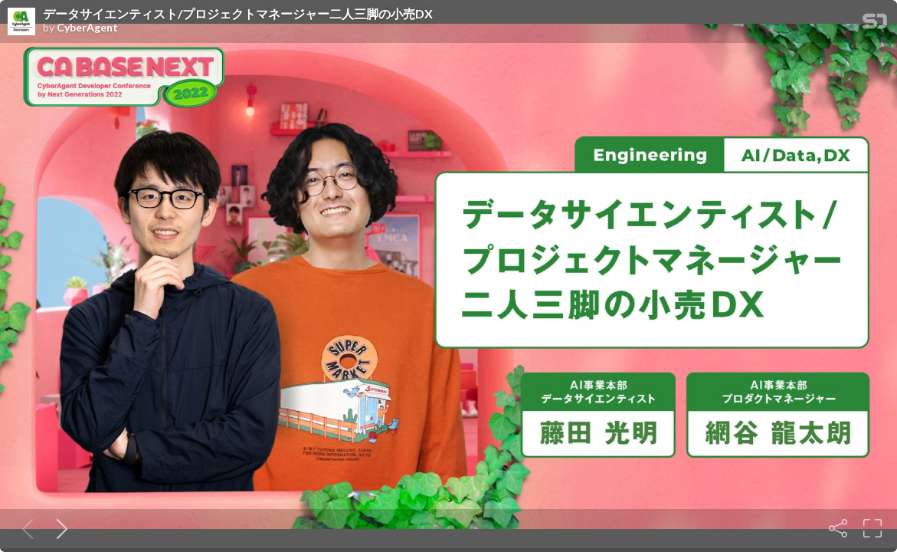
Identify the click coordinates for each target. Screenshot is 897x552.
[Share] (838, 528)
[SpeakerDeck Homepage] (875, 24)
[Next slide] (59, 528)
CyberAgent (87, 27)
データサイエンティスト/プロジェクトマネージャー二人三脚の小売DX (238, 14)
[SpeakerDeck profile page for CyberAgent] (21, 22)
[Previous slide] (24, 528)
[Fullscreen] (872, 528)
